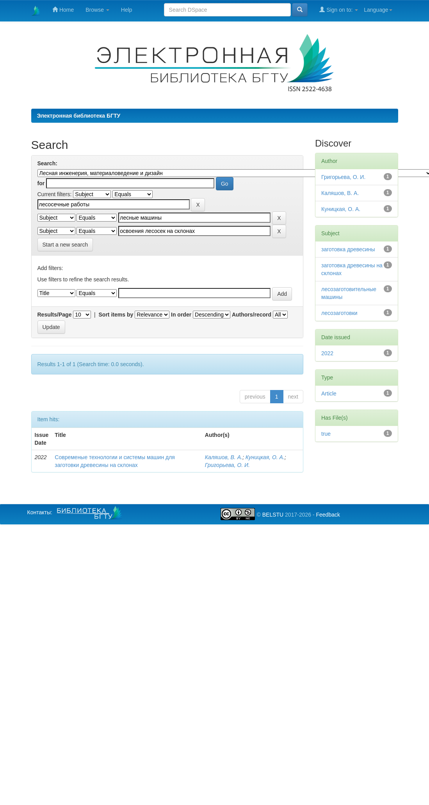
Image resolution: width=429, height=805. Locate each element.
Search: (47, 163)
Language (378, 10)
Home (63, 9)
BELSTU (272, 515)
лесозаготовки (339, 313)
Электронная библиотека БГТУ (79, 116)
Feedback (328, 515)
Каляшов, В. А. (223, 457)
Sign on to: (338, 9)
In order (181, 314)
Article (328, 393)
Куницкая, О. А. (265, 457)
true (326, 434)
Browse (97, 10)
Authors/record (251, 314)
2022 (327, 353)
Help (126, 10)
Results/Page (54, 314)
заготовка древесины (348, 249)
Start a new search (65, 245)
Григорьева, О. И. (227, 465)
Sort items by (116, 314)
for (41, 183)
